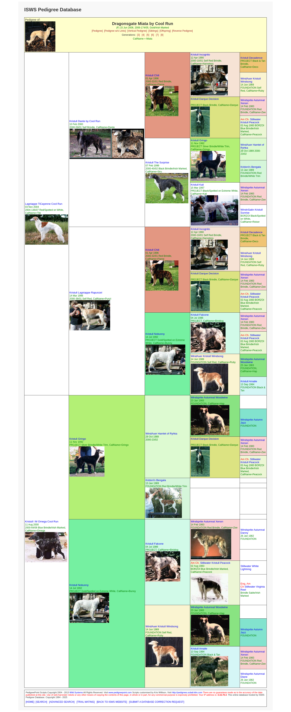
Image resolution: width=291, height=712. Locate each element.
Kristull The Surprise (157, 162)
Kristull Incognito (200, 54)
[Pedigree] (97, 30)
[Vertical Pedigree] (137, 30)
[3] (138, 34)
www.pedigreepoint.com (120, 692)
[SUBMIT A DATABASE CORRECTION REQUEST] (156, 702)
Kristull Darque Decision (205, 98)
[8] (162, 34)
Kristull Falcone (200, 314)
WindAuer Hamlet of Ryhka (161, 433)
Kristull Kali (197, 184)
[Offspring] (165, 30)
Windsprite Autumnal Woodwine (252, 361)
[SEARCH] (41, 702)
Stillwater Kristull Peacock (250, 121)
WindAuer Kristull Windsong (250, 80)
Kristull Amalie (248, 381)
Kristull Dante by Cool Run (85, 121)
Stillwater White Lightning (249, 568)
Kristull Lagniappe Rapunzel (86, 292)
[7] (157, 34)
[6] (152, 34)
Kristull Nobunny (155, 333)
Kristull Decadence (251, 57)
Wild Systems (76, 692)
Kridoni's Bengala (250, 166)
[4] (143, 34)
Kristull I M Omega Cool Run (41, 521)
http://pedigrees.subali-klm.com (187, 692)
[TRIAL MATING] (86, 702)
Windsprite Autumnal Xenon (207, 521)
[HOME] (30, 702)
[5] (148, 34)
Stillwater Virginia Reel (252, 586)
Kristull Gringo (199, 140)
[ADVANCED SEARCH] (62, 702)
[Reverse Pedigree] (182, 30)
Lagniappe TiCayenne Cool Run (43, 203)
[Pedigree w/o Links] (115, 30)
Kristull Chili (152, 75)
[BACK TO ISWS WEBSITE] (112, 702)
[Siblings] (153, 30)
